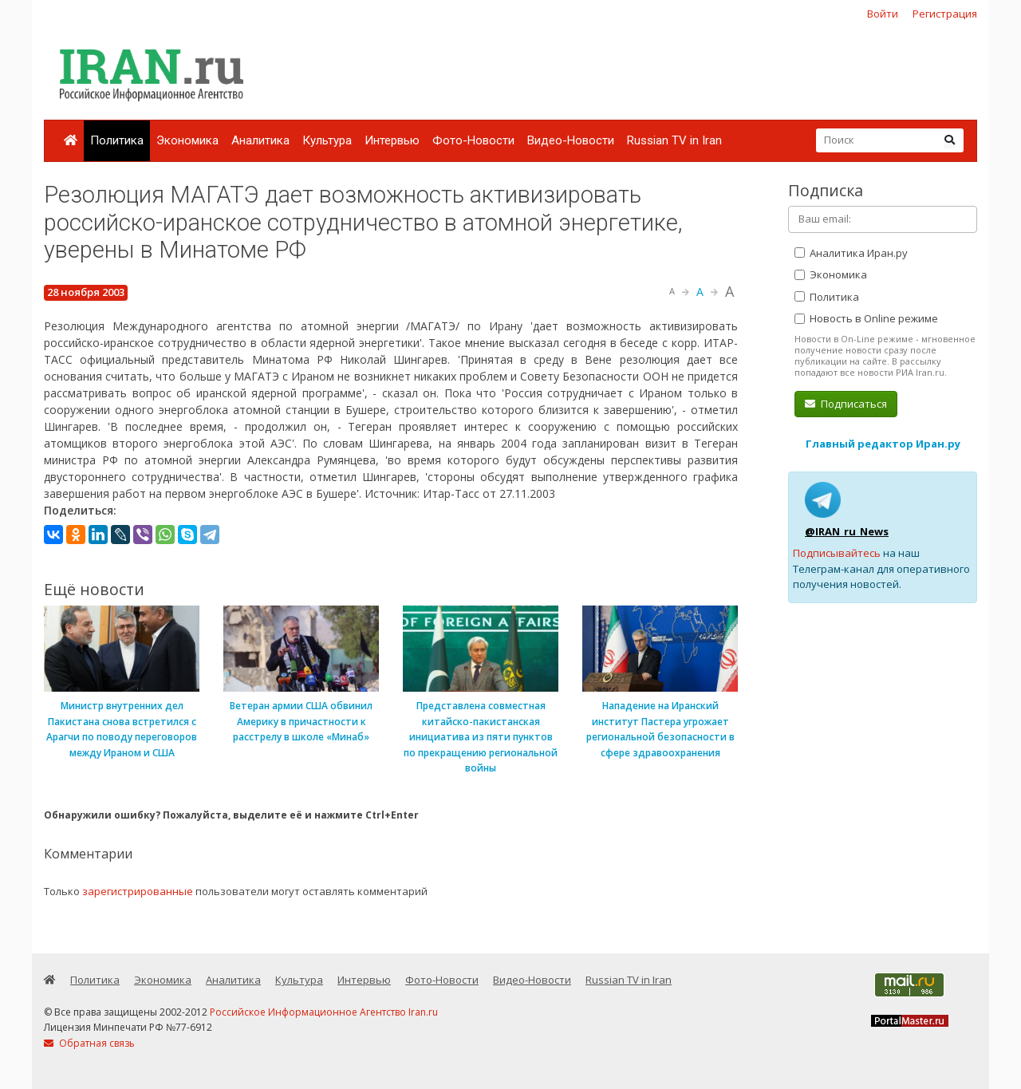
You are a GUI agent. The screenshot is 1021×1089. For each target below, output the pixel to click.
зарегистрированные (137, 891)
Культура (327, 140)
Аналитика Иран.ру (851, 253)
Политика (117, 140)
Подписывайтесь (837, 553)
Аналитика (260, 140)
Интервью (392, 140)
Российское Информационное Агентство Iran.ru (324, 1012)
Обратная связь (89, 1043)
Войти (882, 13)
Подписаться (846, 404)
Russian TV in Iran (674, 140)
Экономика (187, 140)
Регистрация (945, 13)
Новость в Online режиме (866, 318)
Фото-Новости (473, 140)
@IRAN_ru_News (847, 531)
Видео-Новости (570, 140)
